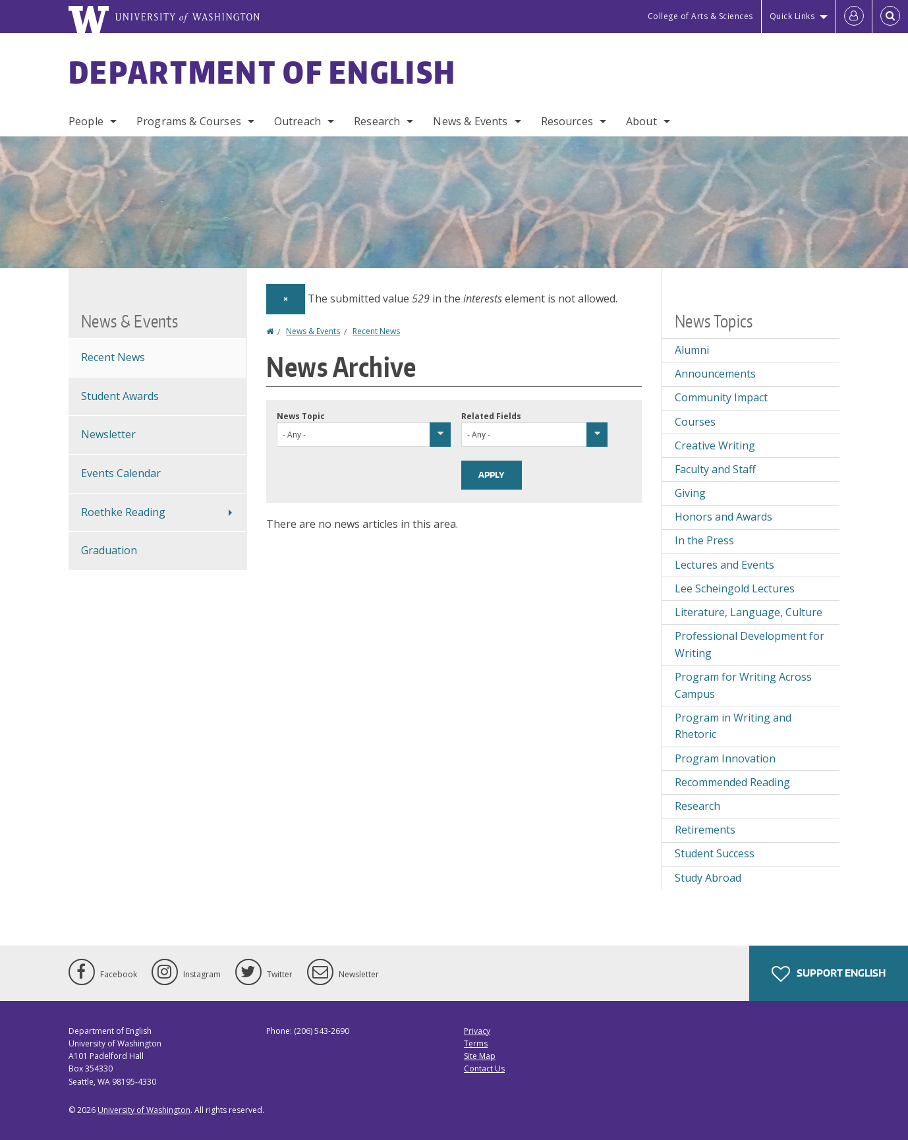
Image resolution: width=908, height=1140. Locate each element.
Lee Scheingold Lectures (735, 588)
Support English (829, 974)
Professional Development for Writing (749, 644)
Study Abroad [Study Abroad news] (708, 877)
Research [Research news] (697, 806)
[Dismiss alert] (285, 299)
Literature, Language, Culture (748, 612)
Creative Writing (715, 445)
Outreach (297, 121)
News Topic (301, 416)
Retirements (705, 829)
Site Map (480, 1056)
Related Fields (491, 416)
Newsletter (108, 434)
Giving (690, 493)
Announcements (715, 373)
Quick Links (792, 16)
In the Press (704, 540)
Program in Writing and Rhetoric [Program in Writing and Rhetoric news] (733, 726)
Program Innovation (725, 758)
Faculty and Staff (715, 469)
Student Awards (120, 396)
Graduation (109, 550)
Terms (476, 1043)
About (641, 121)
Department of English (262, 72)
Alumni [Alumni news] (692, 350)
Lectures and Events (724, 564)
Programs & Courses (188, 121)
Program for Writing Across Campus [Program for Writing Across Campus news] (743, 685)
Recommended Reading (732, 782)
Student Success (714, 853)
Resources (567, 121)
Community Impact (721, 397)
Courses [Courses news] (695, 421)
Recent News (376, 331)
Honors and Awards (723, 516)
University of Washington (144, 1110)
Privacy (477, 1031)
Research (377, 121)
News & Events (470, 121)
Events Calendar (121, 473)
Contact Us (484, 1068)
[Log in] (854, 16)
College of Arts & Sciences (700, 16)
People (86, 121)
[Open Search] (890, 16)
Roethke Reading (123, 512)
